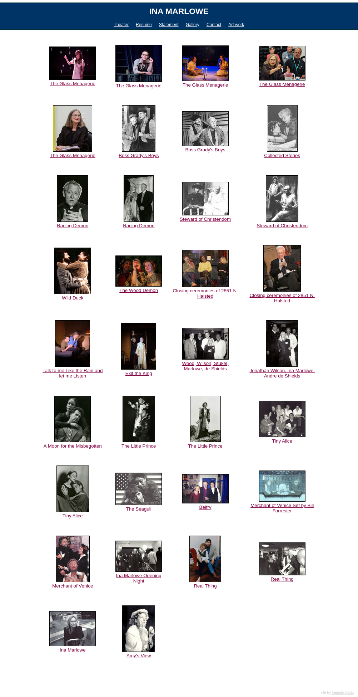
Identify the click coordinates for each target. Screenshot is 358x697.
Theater (121, 24)
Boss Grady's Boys (139, 155)
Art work (236, 24)
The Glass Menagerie (72, 83)
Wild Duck (72, 298)
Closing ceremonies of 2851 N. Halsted (205, 293)
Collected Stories (282, 155)
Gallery (192, 24)
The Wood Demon (138, 290)
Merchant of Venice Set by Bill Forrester (282, 508)
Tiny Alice (282, 441)
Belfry (205, 507)
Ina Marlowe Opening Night (138, 578)
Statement (169, 24)
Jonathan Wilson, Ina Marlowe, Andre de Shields (282, 373)
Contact (214, 24)
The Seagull (138, 509)
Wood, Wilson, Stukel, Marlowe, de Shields (205, 366)
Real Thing (205, 586)
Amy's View (138, 655)
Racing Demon (72, 225)
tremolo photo (343, 692)
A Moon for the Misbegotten (73, 446)
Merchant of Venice (72, 586)
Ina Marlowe (179, 11)
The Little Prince (138, 446)
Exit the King (138, 373)
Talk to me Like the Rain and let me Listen (73, 373)
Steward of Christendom (205, 219)
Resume (144, 24)
